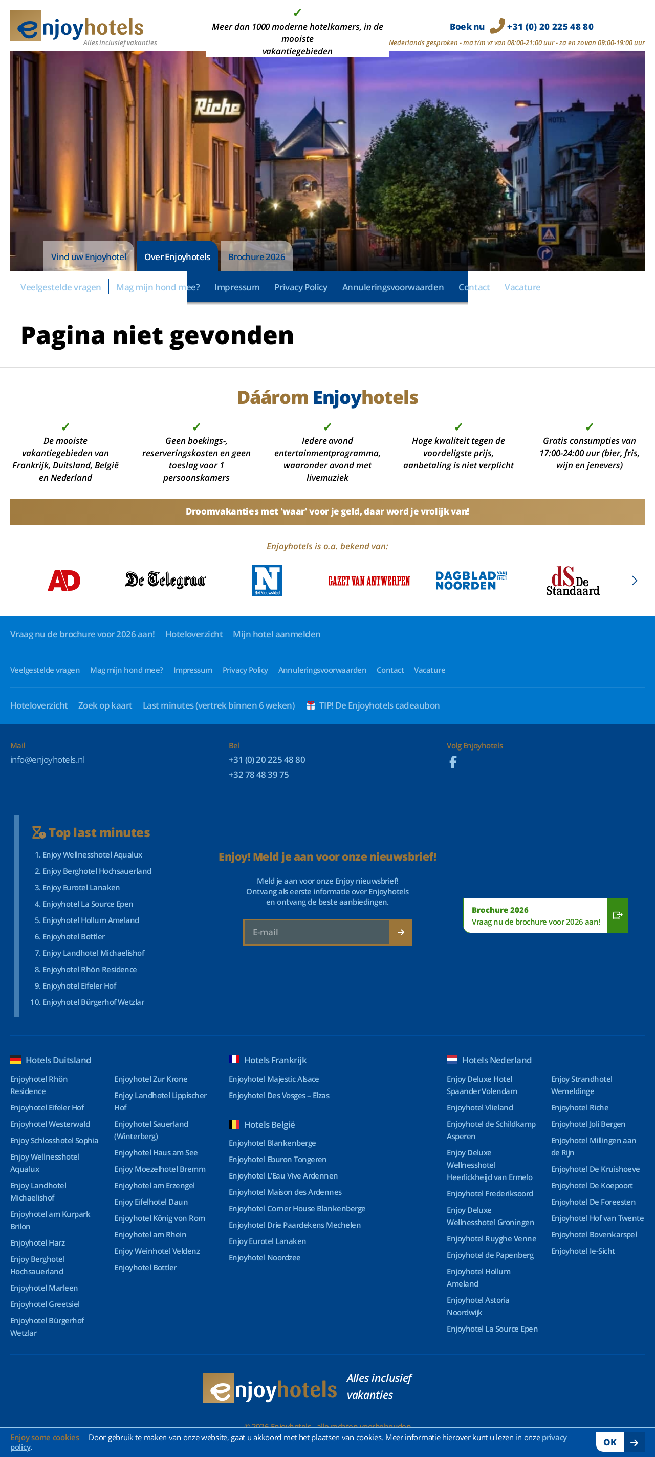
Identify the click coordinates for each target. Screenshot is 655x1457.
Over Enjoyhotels (177, 257)
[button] (634, 580)
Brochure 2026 (256, 257)
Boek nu (522, 26)
